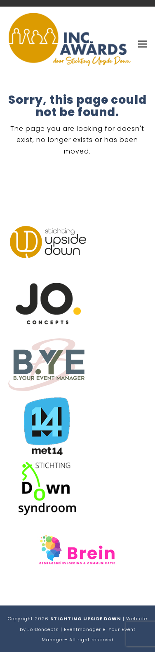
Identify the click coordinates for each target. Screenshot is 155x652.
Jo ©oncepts (43, 629)
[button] (142, 43)
